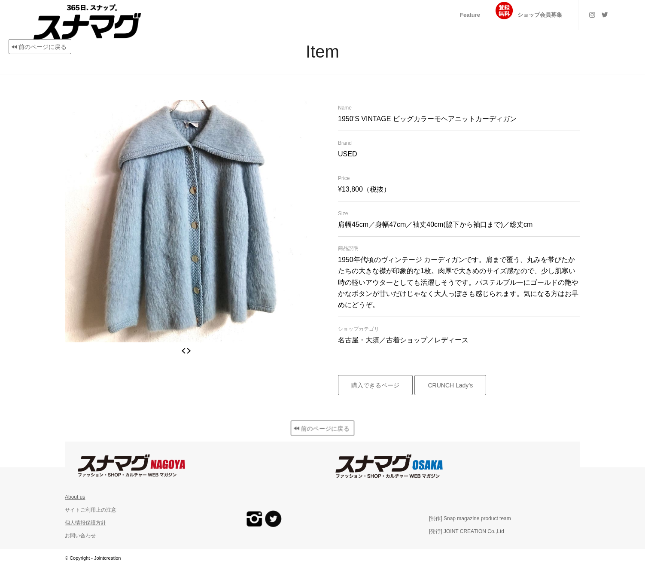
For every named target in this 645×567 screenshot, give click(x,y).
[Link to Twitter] (605, 14)
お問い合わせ (80, 536)
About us (75, 497)
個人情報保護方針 (85, 523)
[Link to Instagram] (592, 14)
